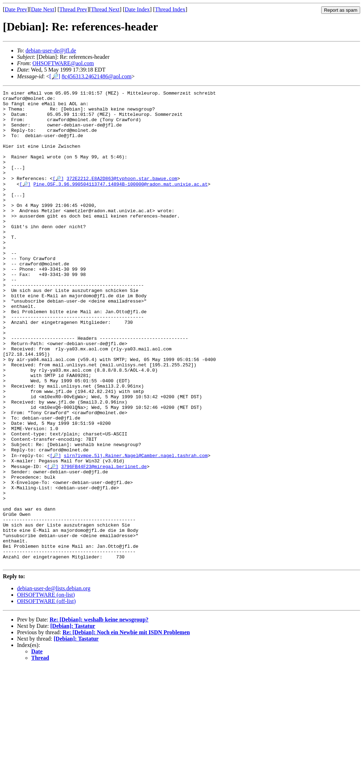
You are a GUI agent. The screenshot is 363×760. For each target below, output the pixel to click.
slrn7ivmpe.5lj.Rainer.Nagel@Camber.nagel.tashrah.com (136, 527)
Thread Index (170, 9)
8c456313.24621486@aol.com (97, 76)
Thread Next (105, 9)
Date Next (42, 9)
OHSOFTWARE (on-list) (46, 688)
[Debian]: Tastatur (72, 719)
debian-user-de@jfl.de (51, 50)
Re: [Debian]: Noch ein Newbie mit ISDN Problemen (126, 725)
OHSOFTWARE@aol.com (63, 63)
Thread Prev (73, 9)
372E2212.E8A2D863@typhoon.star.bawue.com (122, 196)
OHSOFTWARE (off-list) (46, 694)
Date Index (137, 9)
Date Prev (16, 9)
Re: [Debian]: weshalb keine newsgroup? (99, 713)
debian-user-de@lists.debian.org (53, 682)
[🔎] (54, 76)
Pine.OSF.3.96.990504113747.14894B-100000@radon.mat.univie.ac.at (120, 202)
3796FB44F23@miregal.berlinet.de (104, 540)
